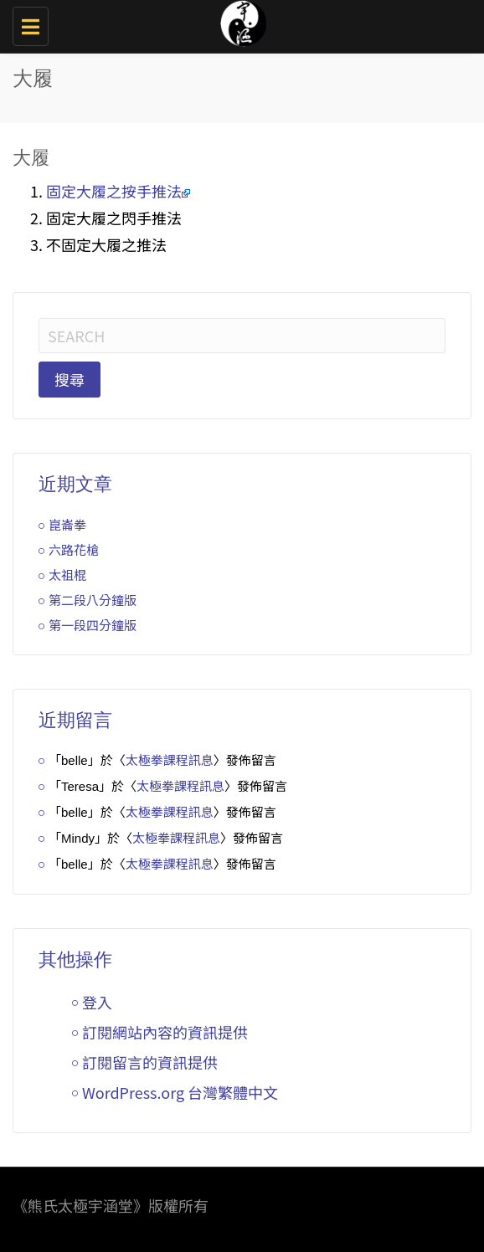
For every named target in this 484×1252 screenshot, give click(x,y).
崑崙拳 (67, 524)
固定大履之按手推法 (114, 191)
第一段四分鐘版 (92, 625)
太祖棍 (67, 574)
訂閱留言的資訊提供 (150, 1062)
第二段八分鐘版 (92, 599)
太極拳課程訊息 (170, 759)
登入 (97, 1002)
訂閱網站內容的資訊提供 (165, 1032)
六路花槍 (74, 549)
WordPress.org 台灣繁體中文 (180, 1092)
